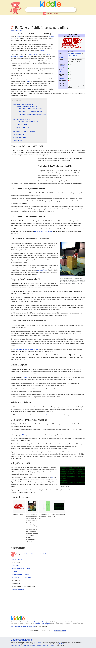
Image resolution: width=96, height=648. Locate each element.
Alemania (48, 415)
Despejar (70, 9)
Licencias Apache (42, 270)
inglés (18, 36)
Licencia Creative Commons (20, 574)
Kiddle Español (15, 645)
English (56, 13)
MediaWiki (62, 643)
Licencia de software (18, 589)
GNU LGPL (15, 565)
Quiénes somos (31, 645)
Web (45, 13)
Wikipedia (38, 643)
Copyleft (61, 78)
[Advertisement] (48, 20)
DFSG (63, 65)
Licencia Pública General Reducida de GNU (26, 349)
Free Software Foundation (75, 53)
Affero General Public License (21, 568)
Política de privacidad (42, 645)
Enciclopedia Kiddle (40, 622)
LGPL (22, 435)
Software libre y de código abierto (22, 577)
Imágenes (50, 13)
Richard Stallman (72, 55)
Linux (28, 81)
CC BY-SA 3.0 (37, 642)
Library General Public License (43, 231)
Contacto (52, 645)
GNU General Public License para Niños (23, 626)
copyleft (42, 50)
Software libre (63, 72)
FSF (61, 69)
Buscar (74, 10)
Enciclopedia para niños (17, 30)
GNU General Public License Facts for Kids (35, 554)
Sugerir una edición (60, 630)
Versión (61, 57)
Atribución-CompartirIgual (42, 623)
